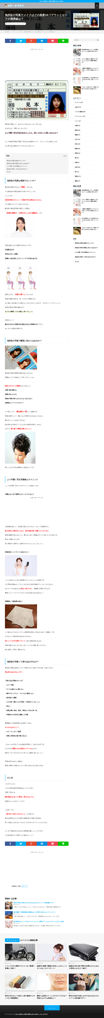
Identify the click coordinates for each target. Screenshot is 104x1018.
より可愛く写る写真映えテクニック (17, 166)
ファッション (18, 23)
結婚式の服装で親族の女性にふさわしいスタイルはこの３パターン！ (52, 967)
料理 (76, 153)
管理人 (77, 176)
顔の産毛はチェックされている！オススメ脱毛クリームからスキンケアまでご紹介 (39, 921)
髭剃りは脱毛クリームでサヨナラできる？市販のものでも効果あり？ (52, 997)
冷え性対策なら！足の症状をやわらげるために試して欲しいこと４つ (90, 79)
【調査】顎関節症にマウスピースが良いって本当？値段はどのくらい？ (90, 70)
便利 (76, 130)
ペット (77, 121)
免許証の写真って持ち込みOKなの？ (17, 169)
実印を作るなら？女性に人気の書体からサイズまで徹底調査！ (20, 997)
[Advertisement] (36, 63)
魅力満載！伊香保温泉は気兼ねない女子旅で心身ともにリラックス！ (35, 912)
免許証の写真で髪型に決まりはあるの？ (18, 163)
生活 (76, 167)
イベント (77, 102)
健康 (76, 135)
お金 (76, 107)
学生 (76, 144)
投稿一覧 (24, 886)
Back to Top (52, 1008)
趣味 (76, 181)
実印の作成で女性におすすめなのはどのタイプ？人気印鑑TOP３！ (34, 902)
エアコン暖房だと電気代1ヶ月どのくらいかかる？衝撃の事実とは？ (90, 60)
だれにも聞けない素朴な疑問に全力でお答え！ (52, 1)
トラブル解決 (79, 111)
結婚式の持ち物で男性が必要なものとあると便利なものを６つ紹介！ (84, 967)
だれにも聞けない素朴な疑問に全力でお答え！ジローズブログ (31, 1014)
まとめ (9, 171)
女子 (23, 23)
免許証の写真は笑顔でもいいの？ (16, 160)
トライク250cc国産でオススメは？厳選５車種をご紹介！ (20, 967)
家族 (76, 148)
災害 (76, 162)
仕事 (76, 125)
